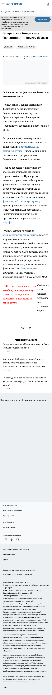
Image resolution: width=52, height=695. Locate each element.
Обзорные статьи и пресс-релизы (16, 549)
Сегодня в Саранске (10, 11)
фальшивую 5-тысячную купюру (21, 201)
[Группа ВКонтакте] (5, 539)
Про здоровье (8, 516)
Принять (42, 19)
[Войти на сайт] (48, 4)
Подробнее (8, 651)
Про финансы (8, 522)
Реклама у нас (27, 11)
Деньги (8, 46)
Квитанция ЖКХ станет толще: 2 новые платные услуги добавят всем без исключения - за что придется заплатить (26, 365)
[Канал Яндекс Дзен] (18, 539)
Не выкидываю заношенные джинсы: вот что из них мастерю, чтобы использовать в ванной (26, 383)
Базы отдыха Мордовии (12, 510)
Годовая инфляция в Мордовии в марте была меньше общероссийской (26, 348)
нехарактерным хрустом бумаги (20, 235)
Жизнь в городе (26, 46)
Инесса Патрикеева (36, 56)
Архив (5, 559)
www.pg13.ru (30, 570)
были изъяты (27, 268)
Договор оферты (9, 554)
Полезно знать (9, 527)
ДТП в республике (10, 505)
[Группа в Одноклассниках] (11, 539)
